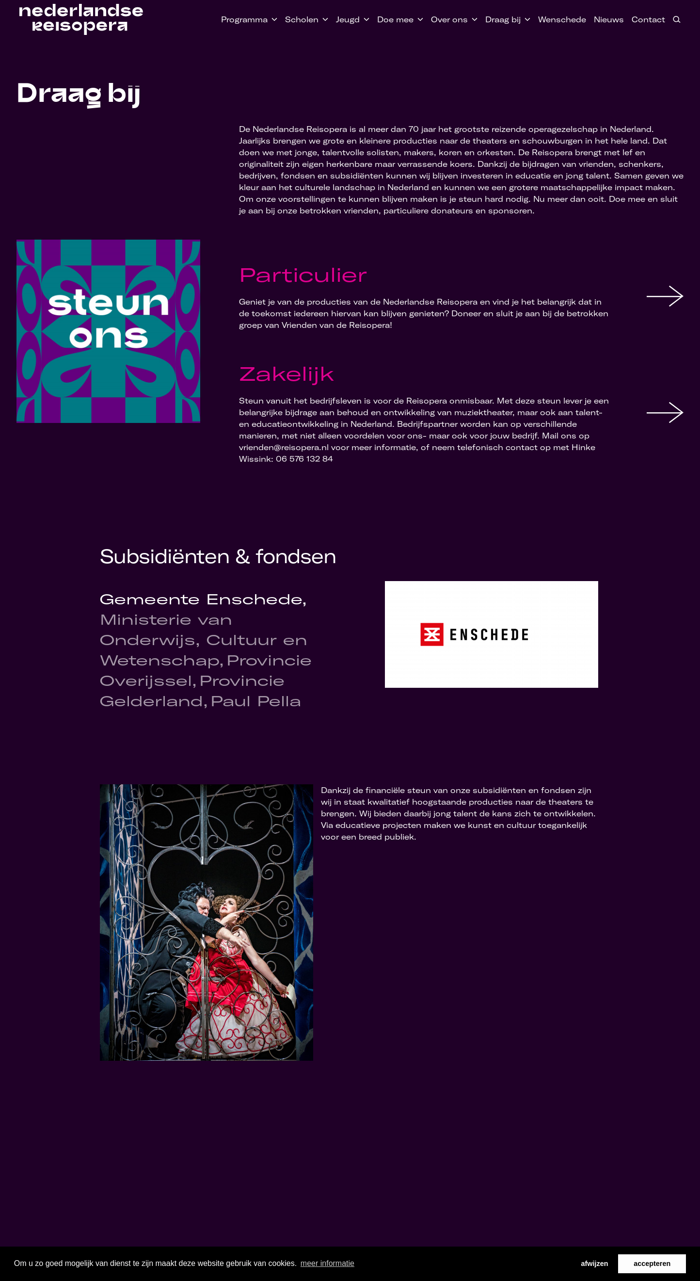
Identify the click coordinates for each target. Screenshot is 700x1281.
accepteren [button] (652, 1263)
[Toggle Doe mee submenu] (418, 19)
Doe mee (395, 19)
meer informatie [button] (327, 1263)
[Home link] (81, 19)
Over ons (449, 19)
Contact (648, 19)
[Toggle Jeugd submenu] (364, 19)
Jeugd (348, 19)
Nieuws (609, 19)
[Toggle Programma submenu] (272, 19)
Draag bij (503, 19)
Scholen (301, 19)
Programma (244, 19)
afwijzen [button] (594, 1263)
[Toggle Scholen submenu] (323, 19)
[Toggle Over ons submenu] (472, 19)
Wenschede (562, 19)
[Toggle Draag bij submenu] (525, 19)
